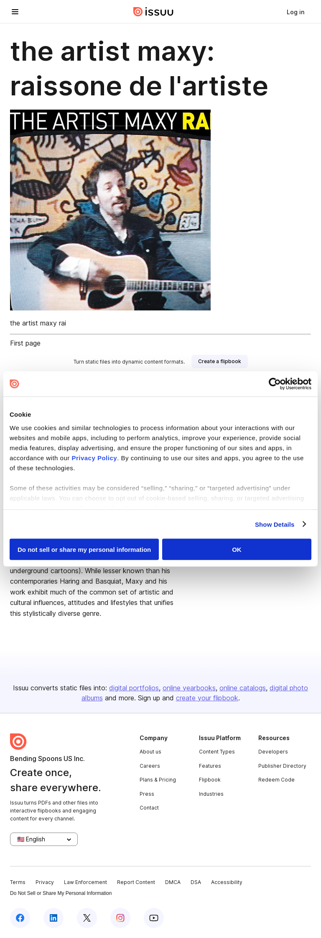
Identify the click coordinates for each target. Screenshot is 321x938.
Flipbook (210, 780)
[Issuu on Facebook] (20, 918)
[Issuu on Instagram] (120, 918)
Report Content (136, 882)
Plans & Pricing (158, 780)
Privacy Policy (94, 457)
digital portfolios (134, 688)
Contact (149, 808)
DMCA (173, 882)
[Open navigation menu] (15, 11)
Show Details (275, 524)
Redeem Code (276, 780)
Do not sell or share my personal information (84, 549)
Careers (150, 766)
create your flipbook (207, 698)
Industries (211, 794)
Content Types (217, 751)
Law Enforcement (85, 882)
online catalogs (242, 688)
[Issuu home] (153, 11)
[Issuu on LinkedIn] (53, 918)
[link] (295, 11)
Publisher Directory (282, 766)
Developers (273, 751)
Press (147, 794)
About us (150, 751)
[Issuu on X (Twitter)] (87, 918)
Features (210, 766)
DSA (196, 882)
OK (237, 549)
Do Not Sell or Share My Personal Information (61, 893)
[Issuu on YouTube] (154, 918)
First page (25, 343)
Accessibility (226, 882)
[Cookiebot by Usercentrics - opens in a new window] (274, 384)
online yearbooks (189, 688)
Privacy (45, 882)
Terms (17, 882)
